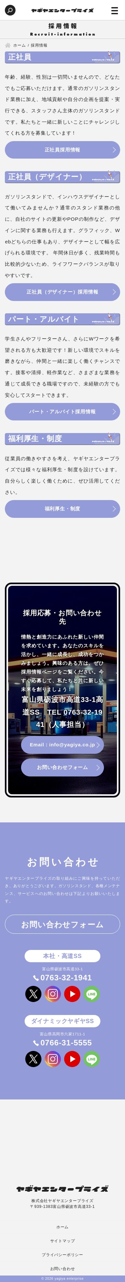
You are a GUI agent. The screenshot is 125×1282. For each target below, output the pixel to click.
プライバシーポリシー (62, 1255)
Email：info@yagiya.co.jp (62, 746)
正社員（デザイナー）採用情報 (62, 292)
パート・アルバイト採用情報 (62, 412)
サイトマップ (62, 1241)
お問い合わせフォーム (62, 769)
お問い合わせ (62, 1268)
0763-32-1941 (66, 979)
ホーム (62, 1227)
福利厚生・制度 (63, 510)
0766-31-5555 (66, 1044)
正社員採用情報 (63, 150)
